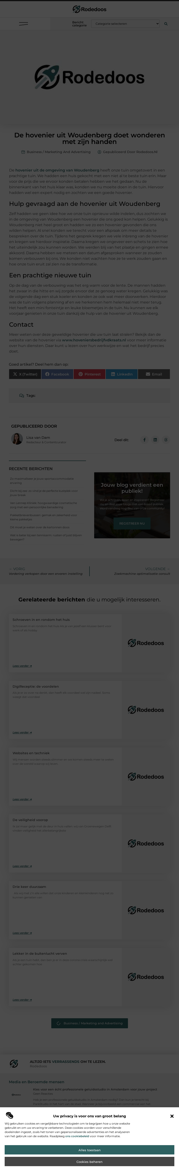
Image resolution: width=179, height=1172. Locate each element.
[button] (172, 1122)
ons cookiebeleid (77, 1142)
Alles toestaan (90, 1156)
